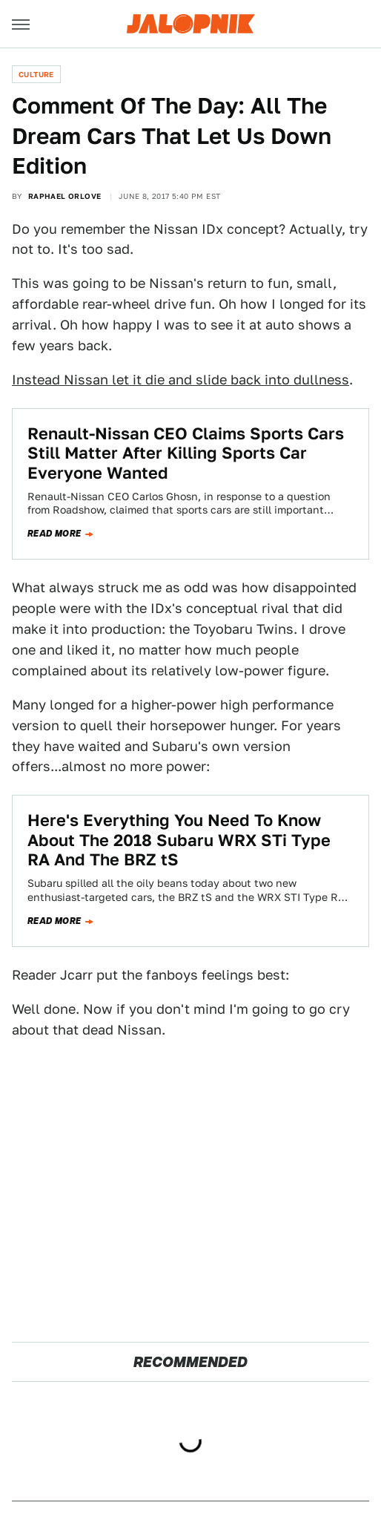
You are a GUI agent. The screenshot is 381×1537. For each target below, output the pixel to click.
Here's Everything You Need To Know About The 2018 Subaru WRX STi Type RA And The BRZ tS (179, 839)
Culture (36, 74)
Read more (54, 533)
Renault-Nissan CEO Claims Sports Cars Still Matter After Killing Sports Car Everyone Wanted (185, 453)
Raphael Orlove (65, 195)
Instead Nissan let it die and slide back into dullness (180, 379)
